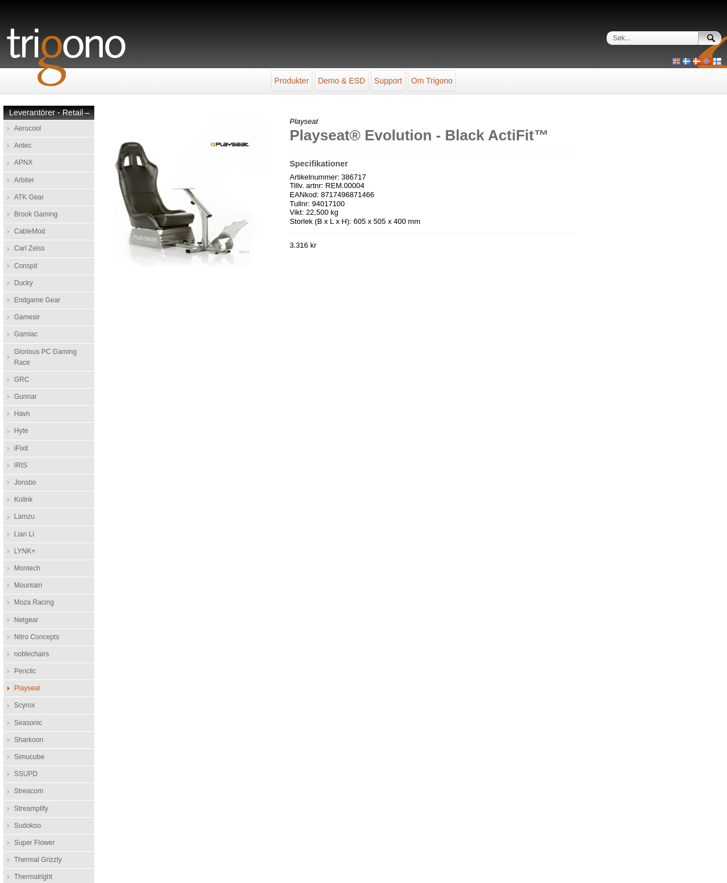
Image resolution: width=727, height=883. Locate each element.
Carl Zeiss (29, 248)
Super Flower (34, 843)
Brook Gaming (36, 214)
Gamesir (27, 317)
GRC (22, 380)
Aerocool (27, 128)
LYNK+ (24, 551)
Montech (27, 568)
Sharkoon (28, 740)
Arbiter (24, 180)
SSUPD (25, 774)
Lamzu (24, 516)
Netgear (26, 620)
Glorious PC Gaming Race (45, 357)
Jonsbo (25, 482)
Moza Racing (34, 602)
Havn (22, 414)
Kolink (23, 499)
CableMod (29, 231)
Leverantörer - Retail (46, 113)
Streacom (28, 791)
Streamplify (31, 809)
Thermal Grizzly (38, 860)
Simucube (29, 757)
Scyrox (24, 705)
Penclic (25, 671)
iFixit (21, 448)
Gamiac (25, 334)
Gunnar (25, 397)
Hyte (21, 431)
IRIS (20, 465)
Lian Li (24, 534)
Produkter (291, 80)
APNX (23, 162)
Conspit (25, 266)
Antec (23, 145)
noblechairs (31, 654)
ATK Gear (29, 197)
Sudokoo (27, 826)
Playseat (27, 688)
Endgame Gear (37, 300)
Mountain (28, 585)
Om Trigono (432, 80)
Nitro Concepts (36, 637)
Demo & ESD (341, 80)
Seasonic (28, 723)
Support (388, 80)
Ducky (23, 283)
